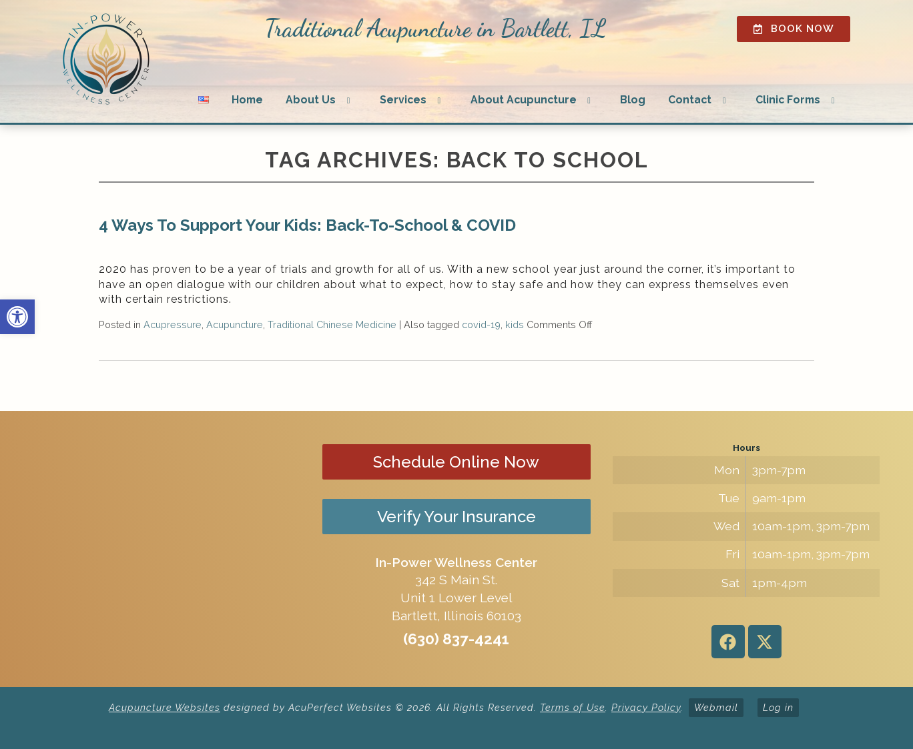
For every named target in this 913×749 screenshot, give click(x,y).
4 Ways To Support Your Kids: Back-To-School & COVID (307, 225)
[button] (17, 316)
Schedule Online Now (456, 462)
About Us (311, 99)
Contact (689, 99)
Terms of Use (572, 707)
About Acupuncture (524, 99)
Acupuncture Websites (164, 707)
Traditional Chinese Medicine (332, 324)
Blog (632, 99)
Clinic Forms (787, 99)
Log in (778, 707)
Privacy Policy (646, 707)
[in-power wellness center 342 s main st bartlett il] (167, 549)
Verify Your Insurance (456, 516)
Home (247, 99)
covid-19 (481, 324)
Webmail (716, 707)
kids (514, 324)
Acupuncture (234, 324)
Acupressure (172, 324)
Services (403, 99)
